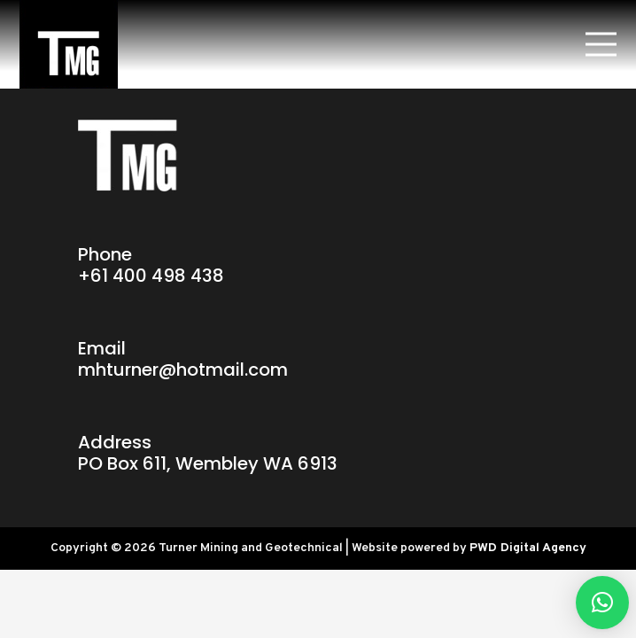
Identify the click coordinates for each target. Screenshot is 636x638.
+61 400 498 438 (151, 275)
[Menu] (601, 44)
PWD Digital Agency (527, 548)
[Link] (68, 44)
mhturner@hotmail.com (183, 369)
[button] (602, 602)
